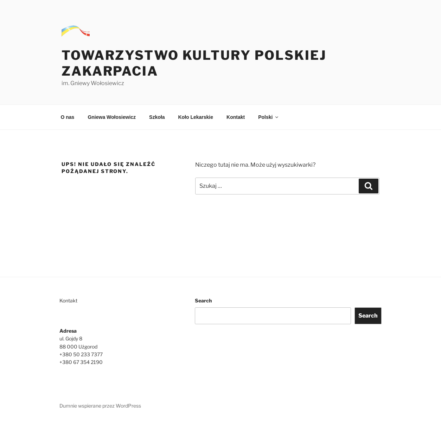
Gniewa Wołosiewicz (112, 117)
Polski (268, 117)
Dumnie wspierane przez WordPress (100, 406)
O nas (68, 117)
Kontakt (235, 117)
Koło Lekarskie (195, 117)
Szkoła (157, 117)
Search (203, 300)
